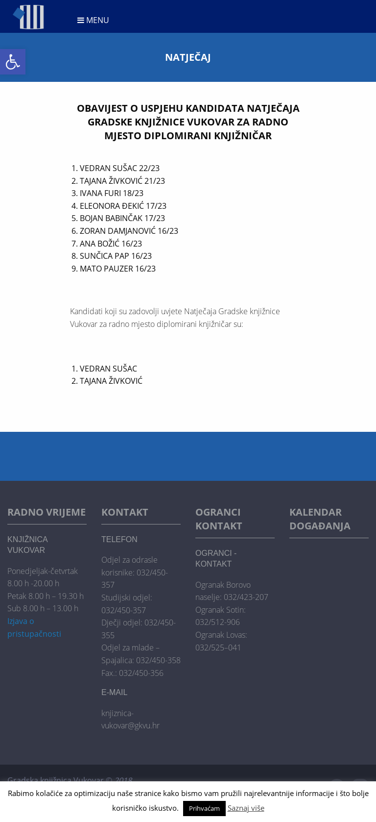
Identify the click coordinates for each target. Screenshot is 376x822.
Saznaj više (246, 808)
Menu (93, 20)
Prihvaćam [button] (204, 808)
